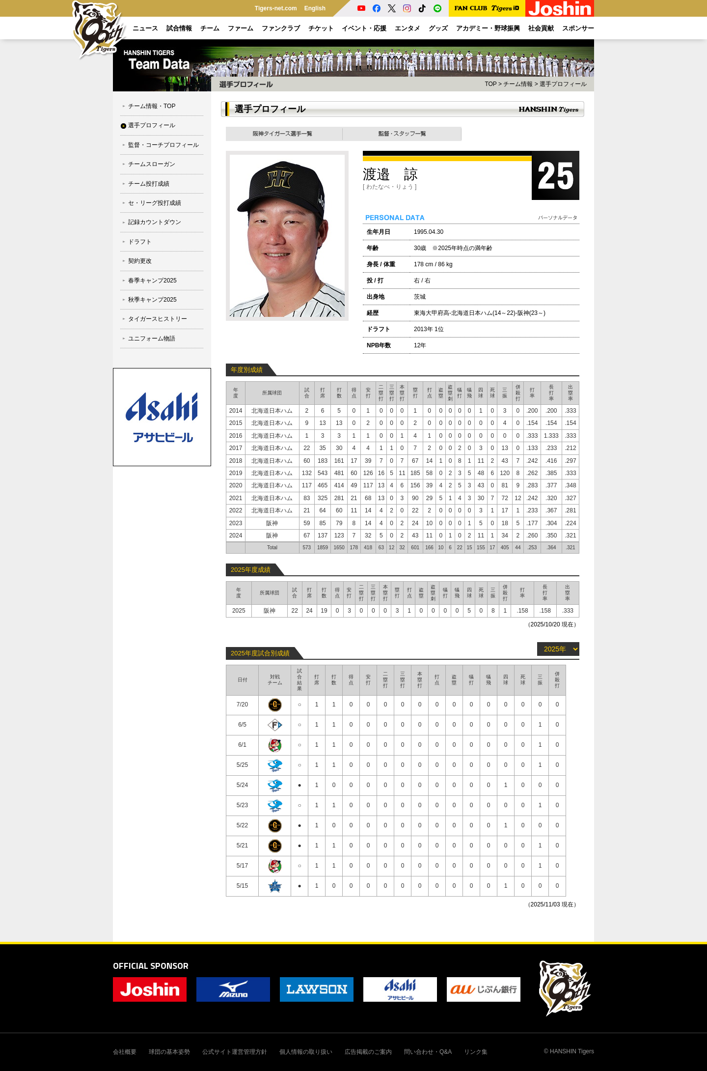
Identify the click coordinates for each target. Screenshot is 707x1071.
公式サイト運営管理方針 (234, 1051)
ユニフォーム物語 (151, 338)
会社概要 (124, 1051)
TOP (490, 84)
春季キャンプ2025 (152, 280)
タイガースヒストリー (157, 318)
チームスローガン (151, 164)
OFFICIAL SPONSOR (151, 965)
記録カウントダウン (154, 222)
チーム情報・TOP (151, 106)
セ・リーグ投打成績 (154, 202)
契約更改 (140, 260)
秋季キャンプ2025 (152, 299)
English (315, 8)
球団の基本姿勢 (169, 1051)
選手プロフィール (151, 125)
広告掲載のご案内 (368, 1051)
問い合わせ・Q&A (428, 1051)
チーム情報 (518, 84)
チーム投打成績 (148, 183)
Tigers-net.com (276, 8)
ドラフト (140, 241)
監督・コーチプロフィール (163, 144)
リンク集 (476, 1051)
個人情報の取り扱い (305, 1051)
